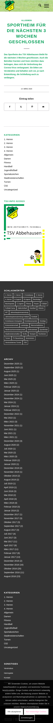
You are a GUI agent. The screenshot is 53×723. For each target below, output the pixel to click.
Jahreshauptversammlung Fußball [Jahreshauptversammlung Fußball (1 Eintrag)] (17, 317)
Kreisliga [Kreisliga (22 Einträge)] (43, 321)
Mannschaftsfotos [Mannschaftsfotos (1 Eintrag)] (37, 325)
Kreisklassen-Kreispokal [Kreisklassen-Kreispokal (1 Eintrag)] (13, 321)
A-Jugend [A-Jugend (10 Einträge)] (17, 299)
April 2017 (9, 545)
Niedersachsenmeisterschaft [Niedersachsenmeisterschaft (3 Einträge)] (15, 329)
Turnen (7, 182)
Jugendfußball (10, 170)
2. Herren (8, 143)
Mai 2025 (8, 379)
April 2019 (9, 487)
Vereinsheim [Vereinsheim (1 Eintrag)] (30, 338)
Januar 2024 (10, 406)
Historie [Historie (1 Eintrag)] (41, 308)
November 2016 (11, 564)
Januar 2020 (10, 464)
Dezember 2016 (11, 561)
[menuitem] (38, 6)
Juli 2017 (8, 534)
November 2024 (11, 398)
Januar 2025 (10, 390)
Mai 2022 (8, 417)
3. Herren (8, 147)
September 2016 (12, 572)
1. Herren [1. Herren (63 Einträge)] (8, 295)
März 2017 (9, 549)
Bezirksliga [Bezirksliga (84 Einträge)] (37, 299)
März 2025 (9, 383)
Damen (7, 158)
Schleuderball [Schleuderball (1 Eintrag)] (32, 329)
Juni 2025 (8, 375)
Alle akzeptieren (14, 712)
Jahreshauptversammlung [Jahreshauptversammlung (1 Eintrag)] (19, 312)
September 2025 (12, 367)
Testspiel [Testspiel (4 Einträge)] (33, 334)
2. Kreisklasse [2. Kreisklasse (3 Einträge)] (28, 295)
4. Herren (8, 151)
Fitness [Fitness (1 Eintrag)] (28, 303)
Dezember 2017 (11, 514)
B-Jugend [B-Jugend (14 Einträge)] (27, 299)
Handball (8, 166)
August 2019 (10, 479)
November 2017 (11, 518)
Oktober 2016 (10, 568)
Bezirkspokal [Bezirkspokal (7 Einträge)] (9, 303)
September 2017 (12, 526)
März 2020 (9, 456)
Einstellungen (27, 718)
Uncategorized (11, 189)
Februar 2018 (10, 506)
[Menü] (45, 6)
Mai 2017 (8, 541)
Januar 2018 (10, 510)
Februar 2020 (10, 460)
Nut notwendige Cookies (36, 712)
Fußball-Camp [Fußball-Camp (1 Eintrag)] (10, 308)
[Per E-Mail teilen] (43, 107)
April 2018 (9, 499)
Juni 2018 (8, 491)
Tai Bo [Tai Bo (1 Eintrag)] (24, 334)
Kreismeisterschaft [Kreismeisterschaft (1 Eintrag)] (11, 325)
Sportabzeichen (11, 174)
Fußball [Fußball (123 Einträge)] (44, 303)
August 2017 (10, 530)
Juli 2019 (8, 483)
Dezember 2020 (11, 441)
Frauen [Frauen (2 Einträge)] (36, 303)
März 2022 (9, 421)
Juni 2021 (8, 429)
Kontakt (7, 678)
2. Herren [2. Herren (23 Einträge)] (17, 295)
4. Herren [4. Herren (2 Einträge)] (8, 299)
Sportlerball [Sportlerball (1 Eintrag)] (44, 329)
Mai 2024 (8, 402)
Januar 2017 (10, 557)
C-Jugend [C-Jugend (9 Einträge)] (20, 303)
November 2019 (11, 472)
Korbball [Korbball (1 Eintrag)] (34, 317)
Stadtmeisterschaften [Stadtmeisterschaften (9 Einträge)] (12, 334)
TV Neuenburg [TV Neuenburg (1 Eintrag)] (18, 338)
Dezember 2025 (11, 363)
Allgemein (26, 20)
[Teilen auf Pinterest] (32, 107)
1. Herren (8, 139)
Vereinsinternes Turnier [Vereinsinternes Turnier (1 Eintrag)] (13, 342)
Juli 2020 (8, 448)
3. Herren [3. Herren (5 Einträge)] (39, 295)
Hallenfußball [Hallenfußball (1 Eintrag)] (22, 308)
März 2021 (9, 437)
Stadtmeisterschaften (14, 178)
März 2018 (9, 503)
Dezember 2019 (11, 468)
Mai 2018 (8, 495)
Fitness (7, 162)
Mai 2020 (8, 452)
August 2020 (10, 445)
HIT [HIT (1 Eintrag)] (6, 312)
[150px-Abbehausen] (22, 6)
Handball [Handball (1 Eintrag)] (33, 308)
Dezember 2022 (11, 414)
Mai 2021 (8, 433)
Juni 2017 (8, 537)
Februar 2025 (10, 387)
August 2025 (10, 371)
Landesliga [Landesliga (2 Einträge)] (24, 325)
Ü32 (6, 185)
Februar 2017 (10, 553)
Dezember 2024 (11, 394)
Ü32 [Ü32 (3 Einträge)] (25, 342)
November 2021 (11, 425)
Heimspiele (8, 673)
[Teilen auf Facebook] (9, 107)
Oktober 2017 (10, 522)
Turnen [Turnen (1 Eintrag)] (7, 338)
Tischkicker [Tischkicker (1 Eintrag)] (42, 334)
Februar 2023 (10, 410)
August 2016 (10, 576)
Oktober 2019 (10, 476)
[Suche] (38, 6)
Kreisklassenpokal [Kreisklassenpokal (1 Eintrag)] (31, 321)
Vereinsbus (8, 668)
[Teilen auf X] (20, 107)
